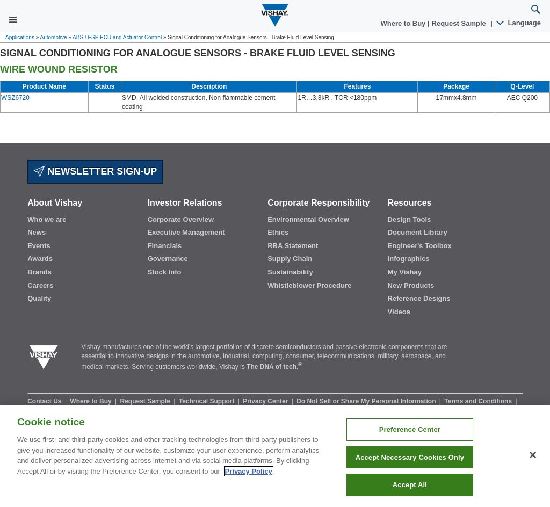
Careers (40, 285)
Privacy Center (266, 401)
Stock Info (165, 272)
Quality (39, 298)
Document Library (417, 232)
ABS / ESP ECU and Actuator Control (117, 37)
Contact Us (45, 401)
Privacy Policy (248, 471)
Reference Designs (419, 298)
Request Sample (146, 401)
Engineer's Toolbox (420, 246)
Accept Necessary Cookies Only (410, 457)
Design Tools (409, 219)
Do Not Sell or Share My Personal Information (367, 401)
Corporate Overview (181, 219)
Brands (39, 272)
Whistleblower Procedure (309, 285)
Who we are (46, 219)
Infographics (409, 259)
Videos (399, 312)
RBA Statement (292, 246)
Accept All (410, 485)
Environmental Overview (308, 219)
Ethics (277, 232)
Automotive (53, 37)
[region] (275, 456)
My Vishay (405, 272)
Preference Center (409, 429)
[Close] (533, 455)
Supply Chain (289, 259)
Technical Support (207, 401)
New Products (411, 285)
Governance (168, 259)
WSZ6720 (15, 98)
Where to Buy (404, 23)
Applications (19, 37)
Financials (165, 246)
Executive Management (186, 232)
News (36, 232)
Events (38, 246)
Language (519, 23)
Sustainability (290, 272)
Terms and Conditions (478, 401)
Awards (40, 259)
